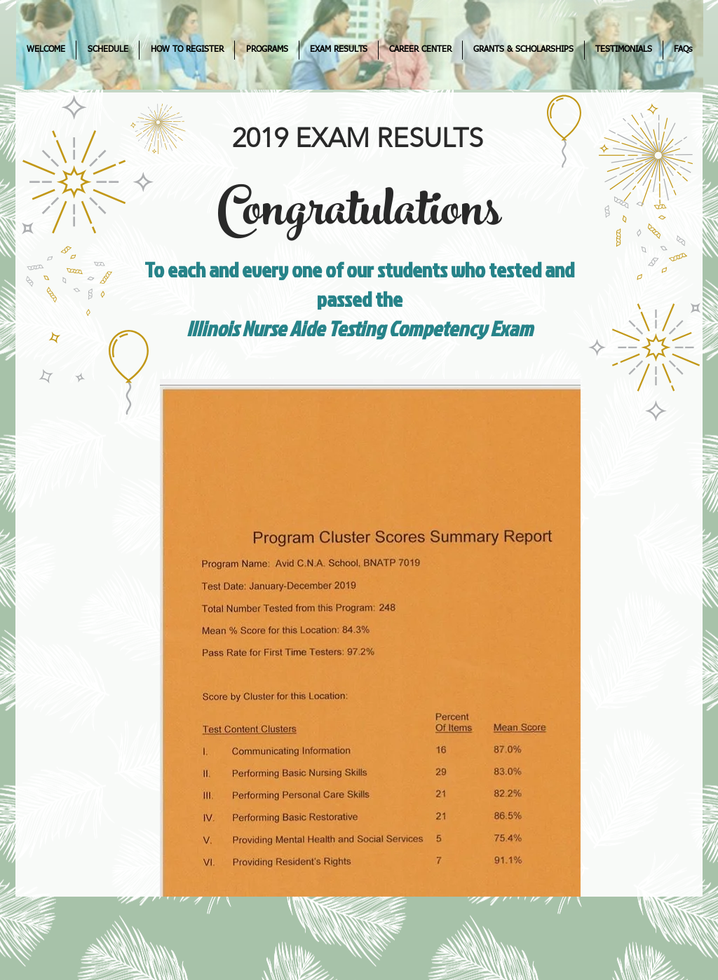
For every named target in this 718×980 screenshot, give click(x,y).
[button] (107, 50)
